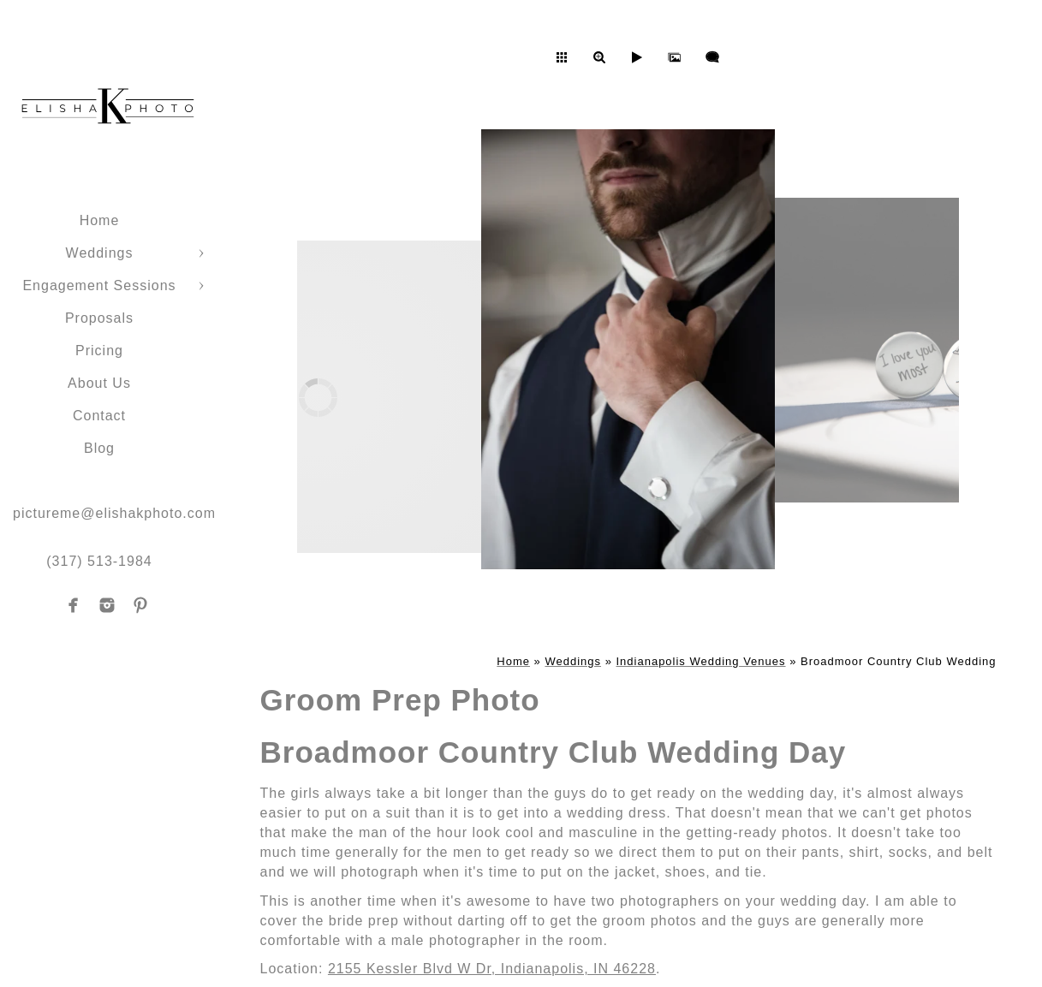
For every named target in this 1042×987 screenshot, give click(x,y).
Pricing (99, 350)
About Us (99, 383)
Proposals (99, 318)
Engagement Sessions (99, 285)
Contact (99, 415)
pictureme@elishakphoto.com (114, 513)
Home (100, 220)
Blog (99, 448)
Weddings (100, 253)
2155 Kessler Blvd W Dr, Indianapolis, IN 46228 (492, 968)
